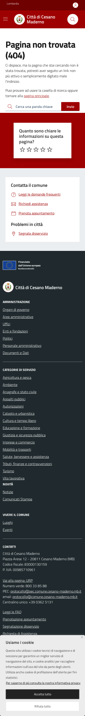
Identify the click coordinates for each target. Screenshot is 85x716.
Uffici (6, 324)
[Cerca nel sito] (72, 19)
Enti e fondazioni (15, 331)
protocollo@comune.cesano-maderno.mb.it (45, 596)
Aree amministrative (18, 316)
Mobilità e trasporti (17, 449)
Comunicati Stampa (17, 499)
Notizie (8, 492)
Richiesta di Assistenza (20, 633)
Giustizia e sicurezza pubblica (24, 435)
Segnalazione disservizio (21, 626)
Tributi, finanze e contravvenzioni (27, 463)
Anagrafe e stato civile (19, 392)
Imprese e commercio (19, 442)
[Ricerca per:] (33, 106)
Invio (70, 106)
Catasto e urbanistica (18, 413)
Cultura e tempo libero (19, 420)
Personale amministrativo (22, 345)
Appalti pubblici (14, 399)
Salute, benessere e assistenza (26, 456)
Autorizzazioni (13, 406)
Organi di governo (16, 309)
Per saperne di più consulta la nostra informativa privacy (43, 682)
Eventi (7, 529)
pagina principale (36, 95)
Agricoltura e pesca (17, 377)
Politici (7, 338)
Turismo (8, 471)
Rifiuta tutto (42, 706)
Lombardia (13, 4)
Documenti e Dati (16, 352)
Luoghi (8, 522)
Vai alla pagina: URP (18, 580)
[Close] (82, 637)
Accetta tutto (42, 694)
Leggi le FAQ (12, 612)
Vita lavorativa (13, 478)
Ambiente (10, 384)
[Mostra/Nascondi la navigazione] (5, 19)
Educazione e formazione (21, 427)
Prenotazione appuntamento (24, 619)
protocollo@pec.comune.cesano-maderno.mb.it (45, 591)
